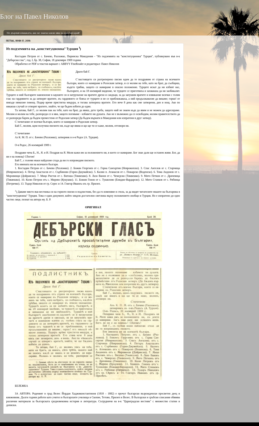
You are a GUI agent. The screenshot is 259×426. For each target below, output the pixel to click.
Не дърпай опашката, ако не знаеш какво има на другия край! (43, 32)
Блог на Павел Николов (34, 16)
